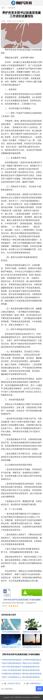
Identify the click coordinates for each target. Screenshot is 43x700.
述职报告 (12, 8)
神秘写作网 (18, 697)
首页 (3, 8)
